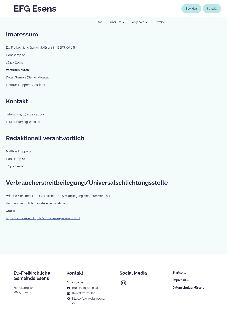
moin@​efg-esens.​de (82, 288)
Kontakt (212, 8)
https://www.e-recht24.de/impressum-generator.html (43, 218)
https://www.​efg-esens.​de (85, 300)
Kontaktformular (80, 293)
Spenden (191, 8)
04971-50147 (78, 282)
